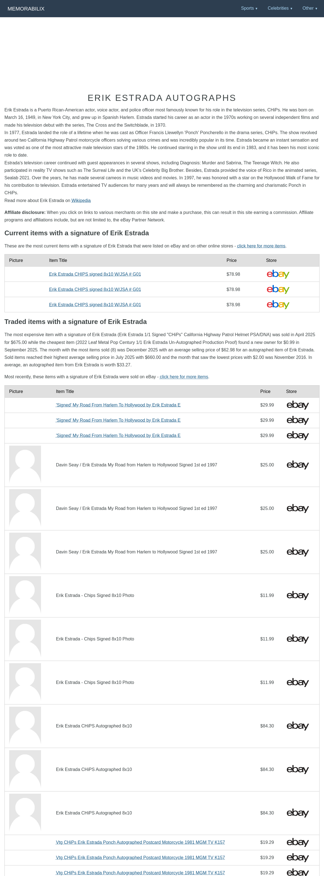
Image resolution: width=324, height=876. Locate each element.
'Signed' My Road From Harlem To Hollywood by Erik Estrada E (118, 405)
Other (307, 8)
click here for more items (261, 246)
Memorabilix (25, 9)
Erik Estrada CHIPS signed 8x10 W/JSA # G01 (95, 274)
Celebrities (278, 8)
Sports (247, 8)
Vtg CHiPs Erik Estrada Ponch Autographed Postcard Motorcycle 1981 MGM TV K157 (140, 842)
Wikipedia (81, 200)
